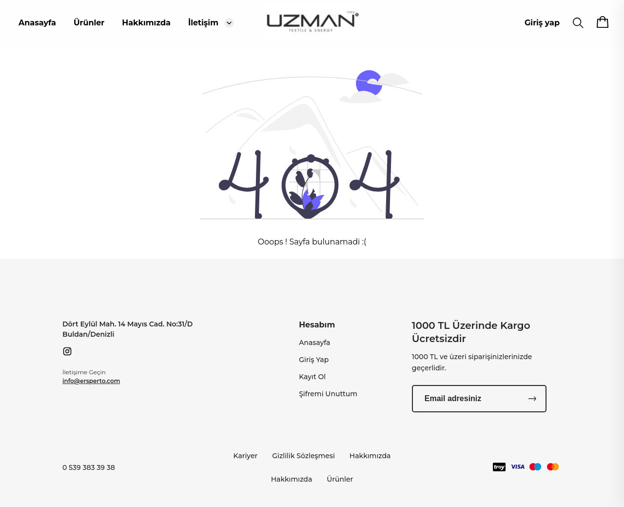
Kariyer (246, 455)
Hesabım (317, 324)
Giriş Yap (314, 359)
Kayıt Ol (312, 376)
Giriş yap (542, 22)
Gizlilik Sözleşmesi (303, 455)
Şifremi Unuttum (328, 393)
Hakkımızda (146, 22)
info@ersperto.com (91, 381)
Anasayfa (37, 22)
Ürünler (89, 22)
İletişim (203, 22)
